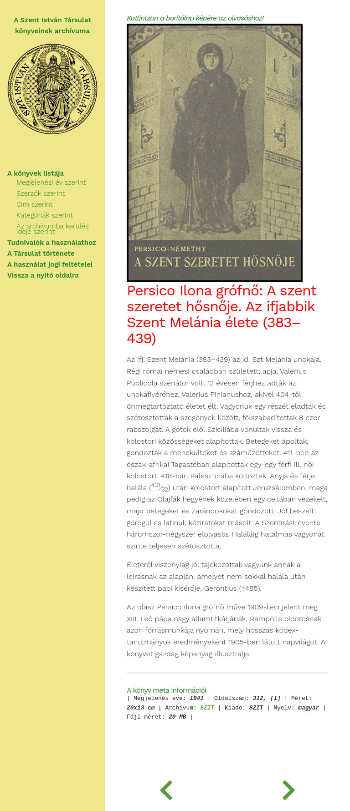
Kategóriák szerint (44, 215)
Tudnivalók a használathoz (51, 242)
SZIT (207, 708)
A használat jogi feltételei (50, 264)
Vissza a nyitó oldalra (43, 275)
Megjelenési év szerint (51, 182)
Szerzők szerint (40, 193)
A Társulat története (41, 253)
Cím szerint (34, 204)
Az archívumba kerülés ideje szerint (52, 229)
